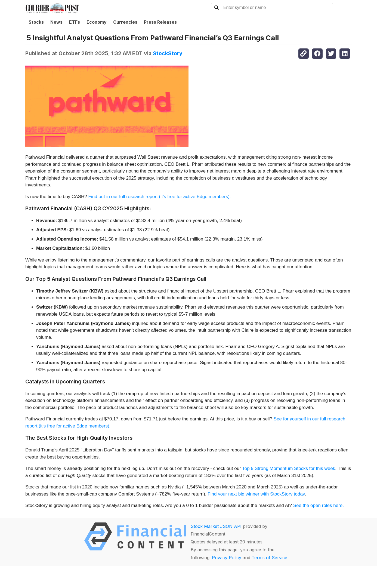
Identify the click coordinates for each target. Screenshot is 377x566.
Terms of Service (269, 557)
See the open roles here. (318, 505)
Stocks (36, 22)
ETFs (74, 22)
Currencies (125, 22)
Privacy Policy (226, 557)
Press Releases (160, 22)
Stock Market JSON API (216, 526)
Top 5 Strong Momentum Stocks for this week (288, 468)
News (56, 22)
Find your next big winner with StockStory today (256, 494)
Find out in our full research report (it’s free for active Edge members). (159, 196)
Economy (96, 22)
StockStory (168, 53)
